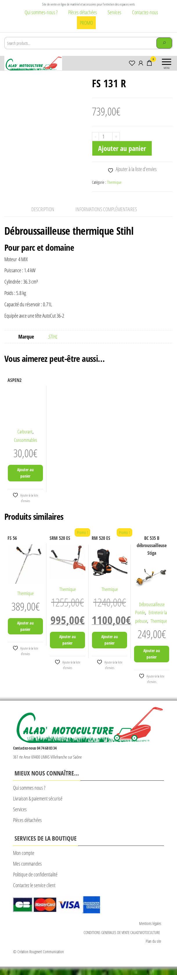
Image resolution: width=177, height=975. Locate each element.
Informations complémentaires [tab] (106, 217)
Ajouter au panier (122, 148)
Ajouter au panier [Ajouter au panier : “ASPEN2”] (25, 481)
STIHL (52, 344)
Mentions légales (150, 932)
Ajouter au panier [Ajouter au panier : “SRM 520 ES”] (67, 648)
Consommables (25, 448)
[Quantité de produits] (106, 136)
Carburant (24, 440)
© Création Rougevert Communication (38, 960)
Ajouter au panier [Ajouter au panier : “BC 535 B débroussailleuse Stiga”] (151, 662)
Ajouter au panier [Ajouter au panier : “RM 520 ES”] (109, 648)
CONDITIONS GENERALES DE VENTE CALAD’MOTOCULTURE (122, 941)
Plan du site (153, 949)
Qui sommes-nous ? (41, 12)
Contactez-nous (145, 12)
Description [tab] (42, 217)
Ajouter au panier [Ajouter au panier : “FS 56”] (25, 634)
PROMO (86, 22)
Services (114, 12)
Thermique (114, 182)
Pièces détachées (82, 12)
